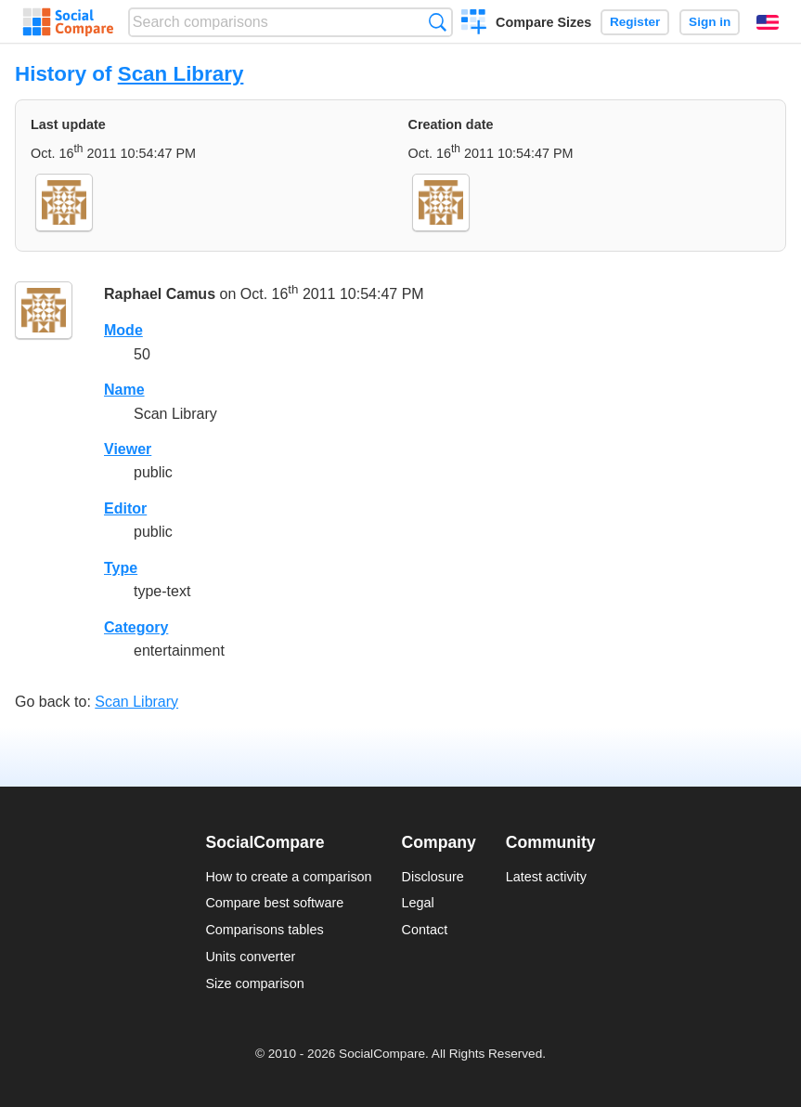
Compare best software (274, 902)
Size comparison (254, 983)
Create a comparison (473, 24)
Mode (123, 330)
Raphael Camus (159, 295)
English (767, 22)
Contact (425, 929)
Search (437, 22)
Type (120, 568)
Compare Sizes (543, 22)
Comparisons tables (264, 929)
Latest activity (546, 876)
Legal (418, 902)
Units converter (250, 956)
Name (124, 389)
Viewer (127, 449)
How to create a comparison (288, 876)
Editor (125, 508)
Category (136, 627)
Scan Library (181, 73)
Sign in (709, 22)
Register (635, 22)
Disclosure (433, 876)
